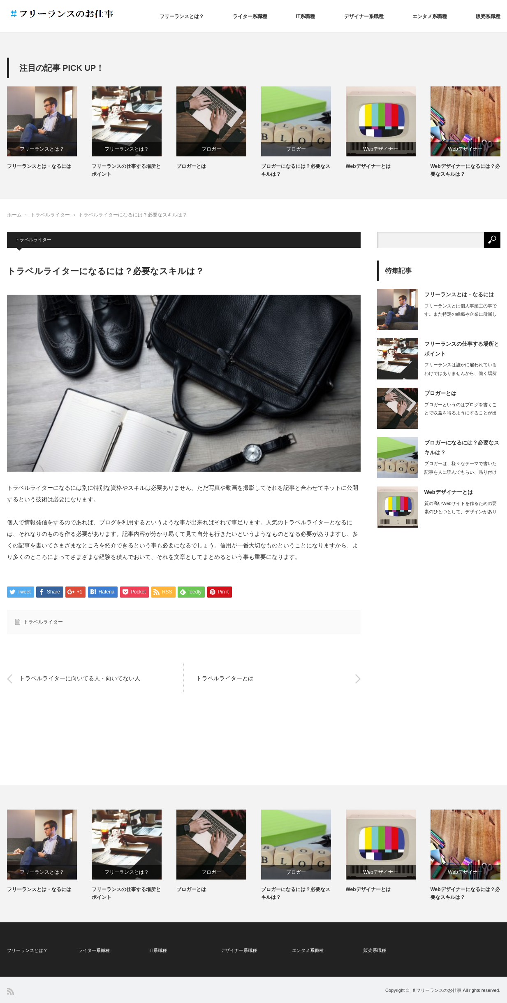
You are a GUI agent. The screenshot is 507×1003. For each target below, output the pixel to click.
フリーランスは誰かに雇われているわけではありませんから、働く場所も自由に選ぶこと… (460, 373)
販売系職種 (488, 16)
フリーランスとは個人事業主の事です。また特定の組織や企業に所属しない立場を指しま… (460, 314)
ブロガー (211, 149)
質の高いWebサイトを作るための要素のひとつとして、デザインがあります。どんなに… (460, 512)
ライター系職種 (250, 16)
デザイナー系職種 (364, 16)
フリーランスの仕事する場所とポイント (126, 170)
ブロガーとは (191, 166)
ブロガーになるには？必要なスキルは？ (295, 170)
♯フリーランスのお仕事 (436, 990)
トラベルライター (50, 215)
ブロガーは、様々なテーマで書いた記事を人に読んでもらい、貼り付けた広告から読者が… (460, 472)
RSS (10, 991)
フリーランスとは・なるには (39, 166)
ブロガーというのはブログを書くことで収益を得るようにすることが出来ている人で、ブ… (460, 413)
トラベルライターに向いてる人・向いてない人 (79, 678)
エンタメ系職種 (429, 16)
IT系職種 (305, 16)
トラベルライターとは (225, 678)
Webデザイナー (380, 149)
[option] (49, 128)
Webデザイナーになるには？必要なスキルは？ (465, 170)
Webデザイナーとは (368, 166)
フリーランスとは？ (182, 16)
